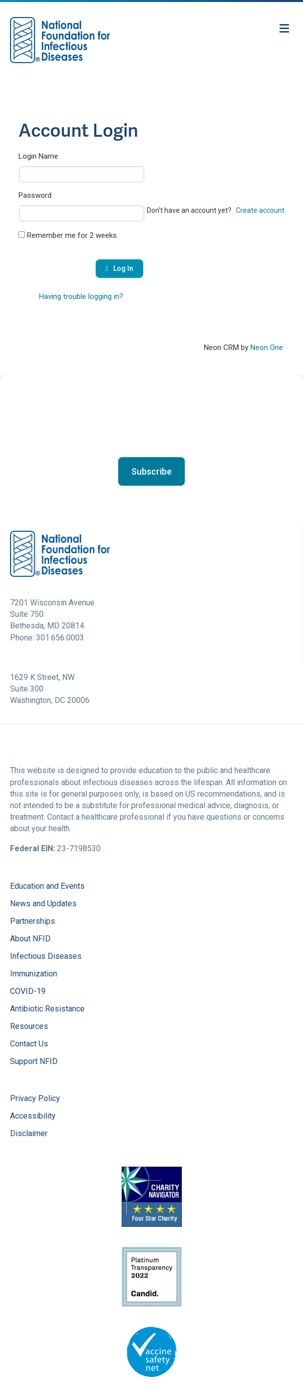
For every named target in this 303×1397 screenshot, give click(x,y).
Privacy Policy (35, 1099)
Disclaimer (29, 1134)
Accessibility (33, 1116)
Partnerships (32, 921)
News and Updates (43, 904)
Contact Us (29, 1044)
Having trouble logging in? (81, 296)
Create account (260, 210)
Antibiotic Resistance (47, 1009)
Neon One (266, 347)
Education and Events (47, 886)
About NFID (30, 939)
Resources (29, 1026)
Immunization (33, 974)
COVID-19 (28, 991)
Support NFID (34, 1062)
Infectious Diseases (46, 956)
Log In (119, 268)
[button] (151, 471)
